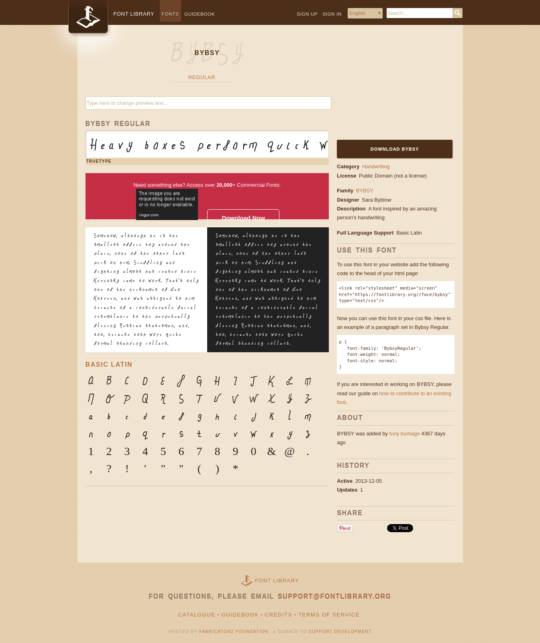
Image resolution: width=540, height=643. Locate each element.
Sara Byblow (377, 200)
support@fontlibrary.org (334, 596)
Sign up (307, 13)
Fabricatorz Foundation (233, 631)
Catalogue (197, 615)
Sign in (332, 13)
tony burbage (404, 434)
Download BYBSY (395, 149)
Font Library (277, 581)
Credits (278, 615)
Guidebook (199, 13)
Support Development (340, 631)
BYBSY (364, 191)
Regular (201, 77)
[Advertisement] (387, 87)
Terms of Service (329, 615)
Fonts (170, 13)
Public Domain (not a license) (393, 176)
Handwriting (376, 166)
